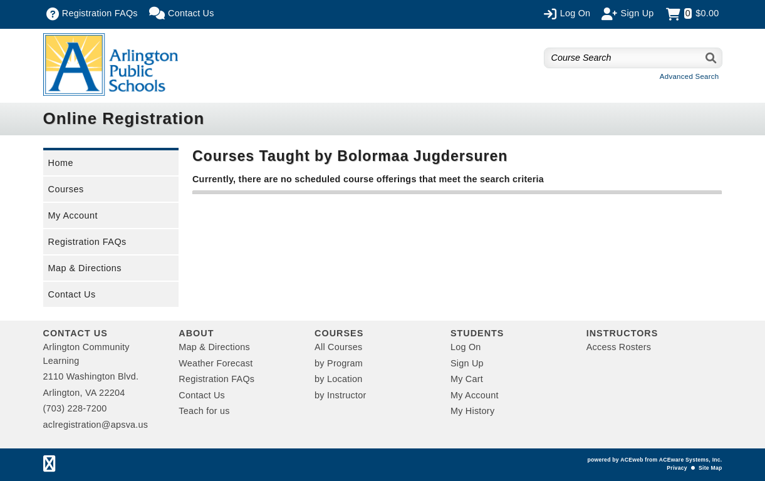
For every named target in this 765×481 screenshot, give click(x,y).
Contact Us (72, 294)
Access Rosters (618, 347)
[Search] (711, 58)
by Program (339, 363)
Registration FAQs (87, 242)
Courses (66, 189)
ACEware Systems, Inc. (690, 460)
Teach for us (204, 411)
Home (60, 163)
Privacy (677, 468)
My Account (73, 215)
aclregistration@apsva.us (95, 425)
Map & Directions (85, 268)
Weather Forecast (215, 363)
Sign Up (467, 363)
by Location (338, 379)
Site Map (710, 468)
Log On (465, 347)
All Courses (338, 347)
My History (472, 411)
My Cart (466, 379)
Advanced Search (689, 76)
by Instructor (340, 395)
